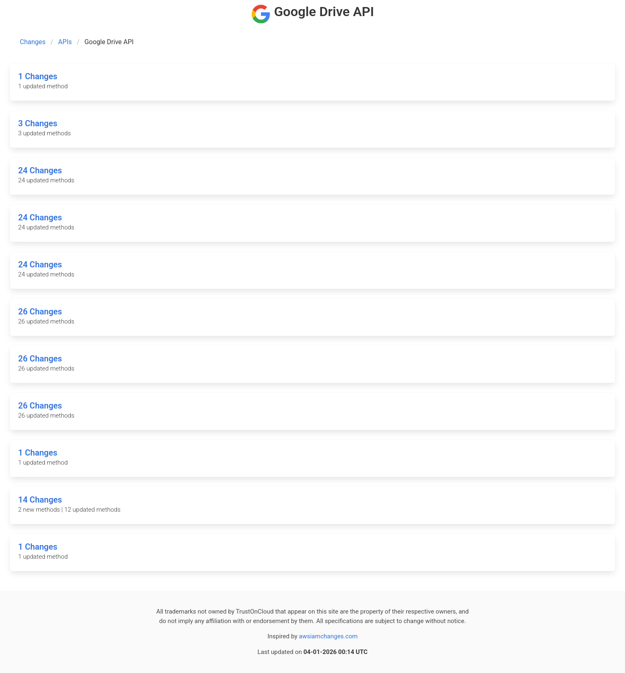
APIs (65, 42)
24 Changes (40, 170)
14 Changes (40, 500)
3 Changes (37, 123)
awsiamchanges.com (328, 636)
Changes (33, 42)
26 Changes (40, 311)
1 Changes (37, 76)
